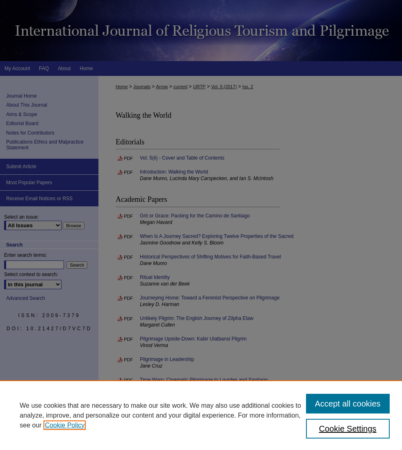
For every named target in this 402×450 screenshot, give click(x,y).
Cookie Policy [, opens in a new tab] (65, 425)
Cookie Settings (348, 428)
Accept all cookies (348, 403)
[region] (201, 415)
